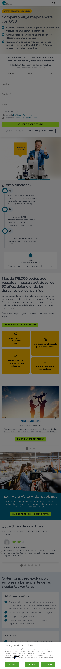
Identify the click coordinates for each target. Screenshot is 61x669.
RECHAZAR (47, 664)
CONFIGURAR (10, 664)
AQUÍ (17, 657)
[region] (30, 655)
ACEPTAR (32, 664)
